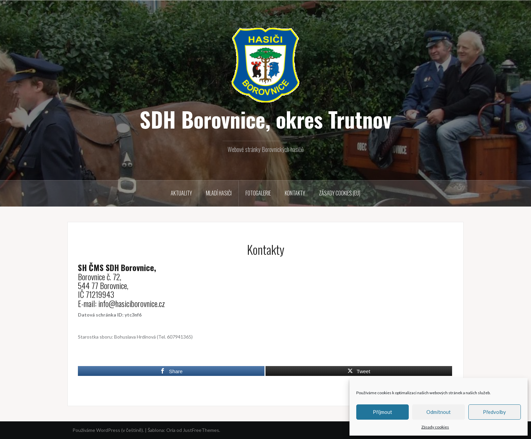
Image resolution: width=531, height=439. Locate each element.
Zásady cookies (435, 427)
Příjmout (382, 412)
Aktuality (181, 193)
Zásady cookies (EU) (339, 193)
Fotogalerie (258, 193)
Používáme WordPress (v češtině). (108, 430)
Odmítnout (438, 412)
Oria (170, 430)
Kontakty (295, 193)
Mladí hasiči (219, 193)
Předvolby (494, 412)
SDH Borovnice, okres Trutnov (265, 119)
